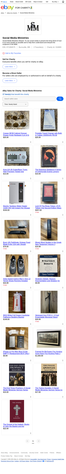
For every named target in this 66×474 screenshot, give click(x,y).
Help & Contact (37, 2)
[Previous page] (27, 441)
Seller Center (44, 453)
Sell (47, 2)
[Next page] (38, 441)
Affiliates (58, 453)
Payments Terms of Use (7, 461)
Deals (11, 2)
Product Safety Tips (6, 456)
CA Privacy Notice (24, 461)
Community (24, 453)
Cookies (16, 461)
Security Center (33, 453)
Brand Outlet (19, 2)
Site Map (27, 456)
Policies (52, 453)
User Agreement (42, 459)
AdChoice (50, 461)
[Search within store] (60, 99)
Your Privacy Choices (35, 461)
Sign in (5, 2)
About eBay (4, 453)
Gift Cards (28, 2)
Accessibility (33, 459)
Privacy (49, 459)
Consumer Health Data (58, 459)
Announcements (14, 453)
